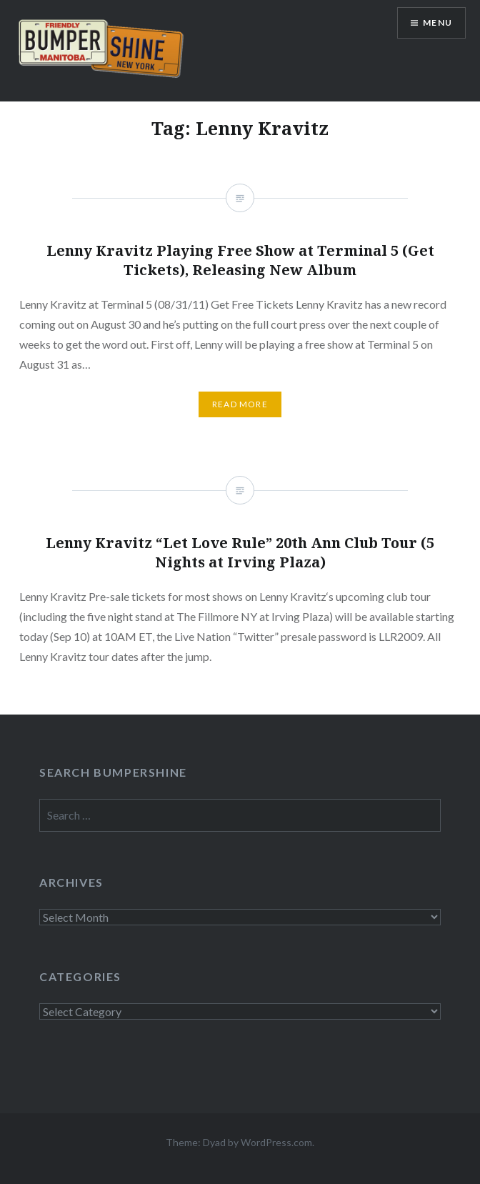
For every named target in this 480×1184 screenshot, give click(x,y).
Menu (437, 22)
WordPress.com (276, 1142)
